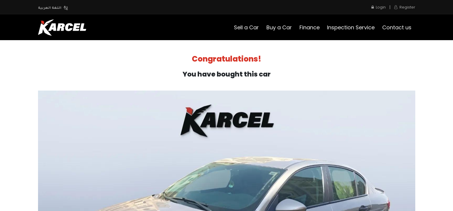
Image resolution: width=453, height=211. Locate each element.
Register (404, 7)
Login (378, 7)
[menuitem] (246, 27)
